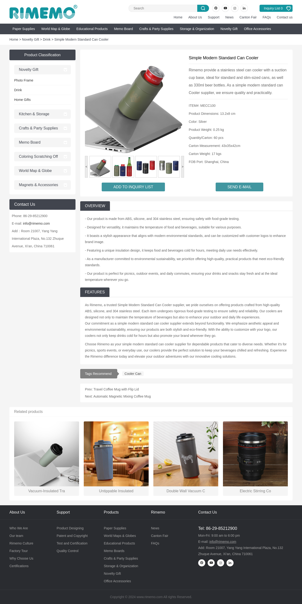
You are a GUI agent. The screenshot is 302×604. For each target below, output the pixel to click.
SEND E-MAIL (239, 187)
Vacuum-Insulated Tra (46, 491)
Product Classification (42, 55)
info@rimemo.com (36, 223)
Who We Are (18, 528)
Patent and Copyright (72, 536)
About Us (195, 17)
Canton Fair (248, 17)
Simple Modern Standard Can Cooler (81, 39)
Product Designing (70, 528)
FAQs (267, 17)
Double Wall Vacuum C (186, 491)
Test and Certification (72, 543)
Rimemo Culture (21, 543)
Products (111, 512)
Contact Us (207, 512)
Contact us (285, 17)
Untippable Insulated (116, 491)
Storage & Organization (197, 29)
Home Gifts (22, 100)
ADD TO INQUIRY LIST (133, 187)
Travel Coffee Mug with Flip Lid (116, 389)
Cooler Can (133, 374)
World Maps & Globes (120, 536)
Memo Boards (114, 551)
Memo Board (123, 29)
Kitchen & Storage (34, 114)
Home (178, 17)
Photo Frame (23, 80)
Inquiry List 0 (273, 8)
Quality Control (68, 551)
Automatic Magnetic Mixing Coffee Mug (122, 396)
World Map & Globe (55, 29)
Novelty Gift (229, 29)
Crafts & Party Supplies (156, 29)
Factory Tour (18, 551)
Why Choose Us (21, 558)
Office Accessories (257, 29)
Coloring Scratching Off (38, 156)
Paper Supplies (24, 29)
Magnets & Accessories (38, 185)
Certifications (19, 566)
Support (213, 17)
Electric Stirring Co (255, 491)
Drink (47, 39)
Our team (16, 536)
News (229, 17)
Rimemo (158, 512)
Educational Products (92, 29)
